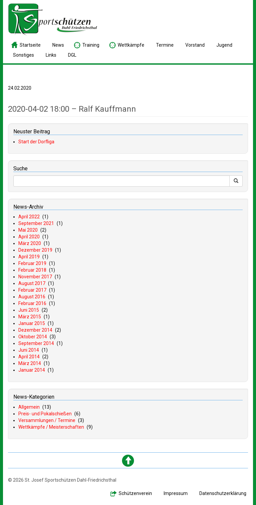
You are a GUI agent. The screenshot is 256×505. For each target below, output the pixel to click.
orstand (195, 45)
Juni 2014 (28, 350)
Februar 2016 (32, 303)
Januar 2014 (31, 370)
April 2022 (29, 216)
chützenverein (135, 493)
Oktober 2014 (32, 336)
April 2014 (29, 356)
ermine (165, 45)
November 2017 (35, 276)
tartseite (30, 45)
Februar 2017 (32, 290)
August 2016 (31, 296)
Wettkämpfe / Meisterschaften (51, 427)
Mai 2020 (28, 230)
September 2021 (36, 223)
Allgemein (29, 407)
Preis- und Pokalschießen (45, 413)
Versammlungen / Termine (46, 420)
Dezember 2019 (35, 250)
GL (72, 55)
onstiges (23, 55)
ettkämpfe (131, 45)
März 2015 (29, 316)
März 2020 (29, 243)
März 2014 (29, 363)
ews (58, 45)
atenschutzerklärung (222, 493)
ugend (224, 45)
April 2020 (29, 236)
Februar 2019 (32, 263)
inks (51, 55)
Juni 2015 (28, 310)
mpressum (176, 493)
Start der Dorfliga (36, 141)
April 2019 (29, 256)
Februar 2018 (32, 270)
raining (90, 45)
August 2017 (31, 283)
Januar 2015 (31, 323)
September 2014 (36, 343)
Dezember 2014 (35, 330)
